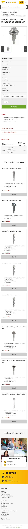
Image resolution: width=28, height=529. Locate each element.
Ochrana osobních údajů (6, 495)
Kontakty (3, 501)
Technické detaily (8, 128)
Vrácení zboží (4, 492)
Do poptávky (14, 106)
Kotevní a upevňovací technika (10, 12)
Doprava (3, 491)
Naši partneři (4, 505)
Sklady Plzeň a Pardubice (7, 503)
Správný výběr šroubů (9, 132)
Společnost (3, 500)
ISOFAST (3, 11)
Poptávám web (19, 527)
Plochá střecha (16, 11)
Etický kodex (4, 506)
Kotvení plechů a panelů (8, 14)
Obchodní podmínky (5, 494)
